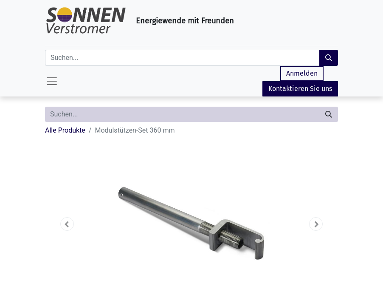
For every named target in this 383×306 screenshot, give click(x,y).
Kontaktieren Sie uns (300, 89)
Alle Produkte (65, 130)
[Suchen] (328, 58)
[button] (67, 223)
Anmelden (302, 73)
